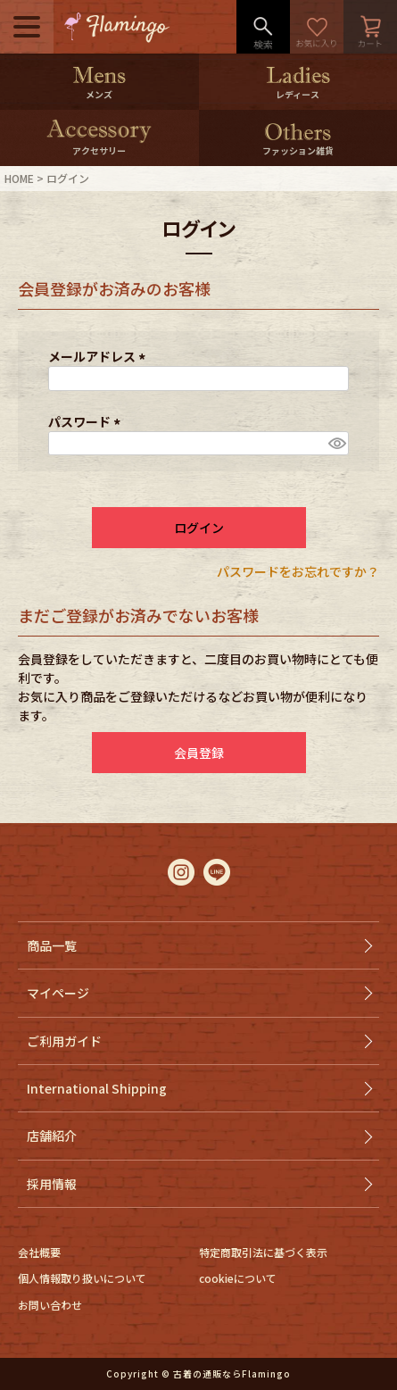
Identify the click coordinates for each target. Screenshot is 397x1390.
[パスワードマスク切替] (336, 443)
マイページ (58, 993)
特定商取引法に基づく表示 (263, 1252)
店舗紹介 (52, 1135)
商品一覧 (52, 945)
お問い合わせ (50, 1304)
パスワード (87, 421)
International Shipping (97, 1088)
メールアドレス (99, 356)
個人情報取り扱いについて (82, 1278)
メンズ (99, 94)
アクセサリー (99, 150)
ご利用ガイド (64, 1041)
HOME (19, 178)
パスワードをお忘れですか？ (298, 571)
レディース (297, 94)
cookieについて (238, 1278)
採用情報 (52, 1184)
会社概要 (39, 1252)
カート (370, 27)
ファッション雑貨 (298, 150)
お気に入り (316, 27)
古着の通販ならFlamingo (232, 1373)
